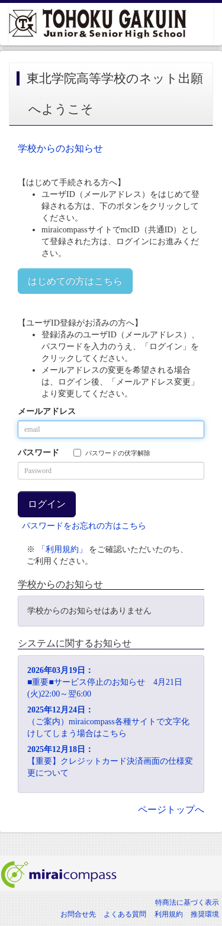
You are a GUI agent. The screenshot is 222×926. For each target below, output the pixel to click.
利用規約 (169, 914)
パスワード (38, 452)
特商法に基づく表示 (187, 902)
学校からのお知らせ (60, 148)
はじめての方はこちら (75, 281)
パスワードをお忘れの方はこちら (84, 525)
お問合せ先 (78, 914)
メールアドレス (47, 411)
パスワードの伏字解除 (111, 453)
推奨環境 (205, 914)
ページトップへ (171, 809)
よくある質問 (125, 914)
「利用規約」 (62, 549)
